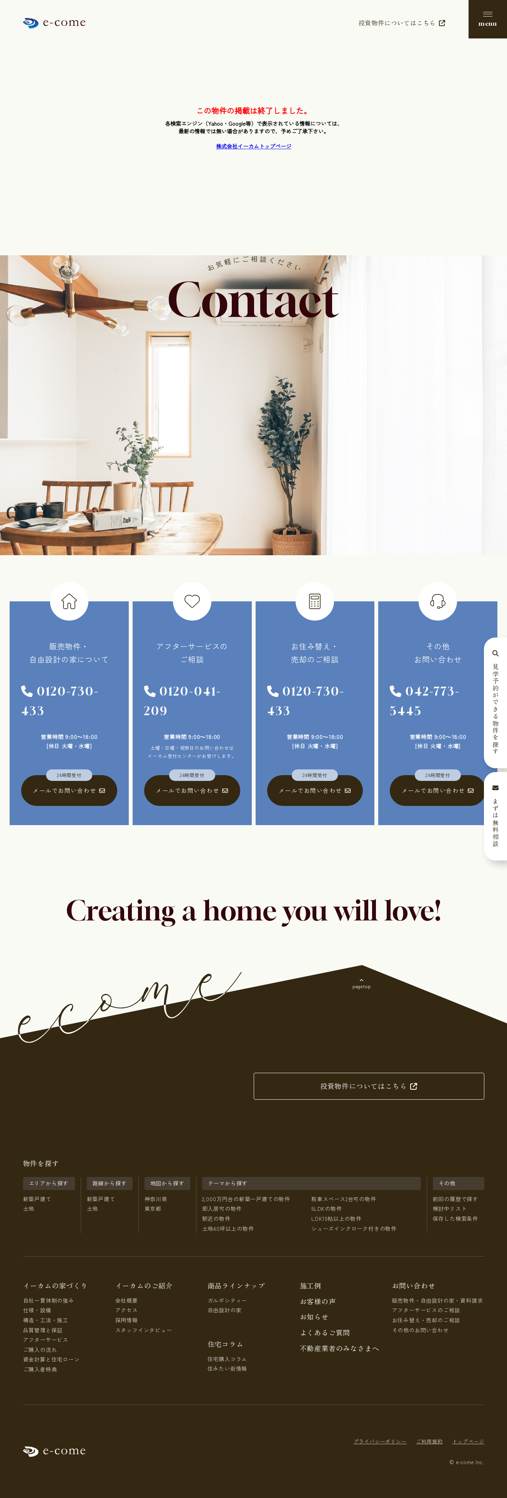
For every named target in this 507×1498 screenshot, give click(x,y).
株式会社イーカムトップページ (253, 146)
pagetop (361, 986)
